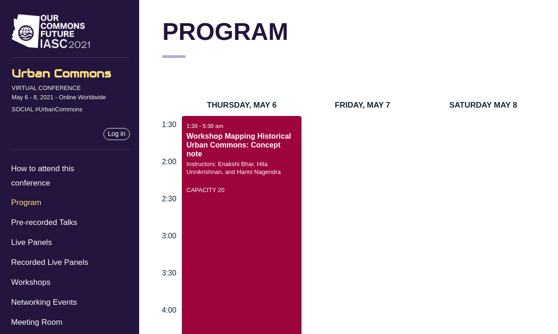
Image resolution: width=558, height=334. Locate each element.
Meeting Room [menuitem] (37, 322)
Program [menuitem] (26, 202)
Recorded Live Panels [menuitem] (49, 262)
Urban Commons (61, 73)
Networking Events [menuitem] (44, 302)
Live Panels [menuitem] (31, 242)
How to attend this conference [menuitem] (42, 175)
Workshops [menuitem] (31, 282)
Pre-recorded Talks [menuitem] (44, 222)
